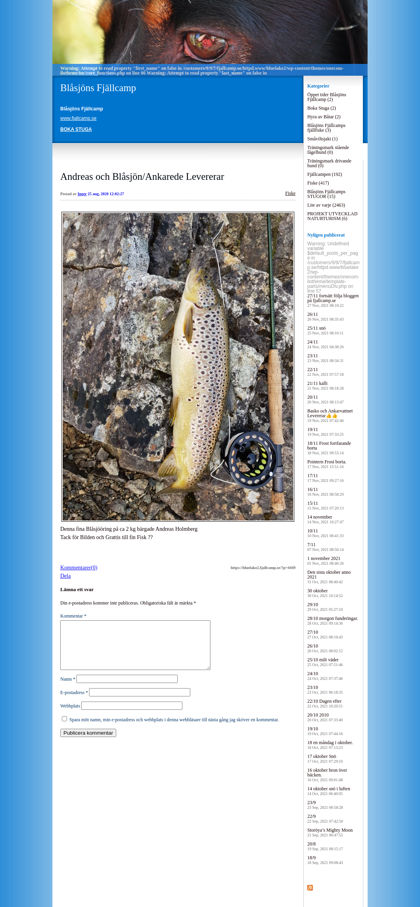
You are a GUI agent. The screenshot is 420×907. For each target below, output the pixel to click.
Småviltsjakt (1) (322, 139)
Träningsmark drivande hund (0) (329, 163)
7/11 (325, 547)
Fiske (290, 193)
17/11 (325, 478)
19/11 (325, 432)
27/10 (325, 634)
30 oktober (325, 593)
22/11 (325, 372)
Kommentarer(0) (78, 568)
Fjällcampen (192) (324, 174)
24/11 (325, 344)
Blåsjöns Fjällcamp (98, 87)
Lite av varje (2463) (326, 205)
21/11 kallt (325, 385)
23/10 (325, 689)
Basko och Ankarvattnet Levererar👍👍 (330, 415)
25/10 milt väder (325, 662)
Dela (65, 576)
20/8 (325, 846)
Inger (82, 194)
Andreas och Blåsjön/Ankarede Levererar (142, 176)
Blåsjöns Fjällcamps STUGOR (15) (326, 194)
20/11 (325, 399)
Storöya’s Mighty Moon (330, 832)
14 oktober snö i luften (328, 791)
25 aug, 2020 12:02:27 (106, 194)
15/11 (325, 505)
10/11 (325, 533)
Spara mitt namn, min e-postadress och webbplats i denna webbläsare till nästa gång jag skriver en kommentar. (174, 729)
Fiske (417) (318, 183)
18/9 (325, 860)
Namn (67, 688)
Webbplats (70, 715)
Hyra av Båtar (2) (323, 116)
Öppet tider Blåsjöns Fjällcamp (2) (326, 97)
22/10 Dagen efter (325, 703)
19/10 (325, 731)
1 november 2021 (325, 560)
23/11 (325, 358)
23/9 (325, 805)
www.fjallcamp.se (78, 118)
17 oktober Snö (325, 758)
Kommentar (73, 616)
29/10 (325, 607)
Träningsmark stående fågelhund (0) (328, 150)
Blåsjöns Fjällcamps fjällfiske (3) (326, 128)
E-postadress (74, 702)
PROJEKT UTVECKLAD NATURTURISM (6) (332, 216)
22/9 (325, 818)
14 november (325, 519)
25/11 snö (325, 330)
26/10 (325, 648)
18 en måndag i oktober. (330, 745)
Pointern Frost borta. (326, 464)
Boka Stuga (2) (321, 108)
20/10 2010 (325, 717)
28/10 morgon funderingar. (332, 620)
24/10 (325, 676)
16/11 (325, 491)
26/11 (325, 316)
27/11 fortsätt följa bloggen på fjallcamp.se (333, 300)
